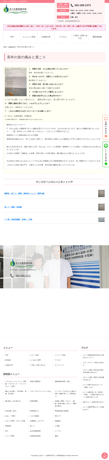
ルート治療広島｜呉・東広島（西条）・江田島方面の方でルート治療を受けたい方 (93, 394)
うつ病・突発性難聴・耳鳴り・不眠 (18, 219)
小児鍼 (57, 426)
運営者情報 (97, 37)
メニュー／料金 (28, 37)
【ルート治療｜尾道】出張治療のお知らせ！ (93, 378)
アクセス (63, 37)
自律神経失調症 (35, 436)
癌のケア (58, 416)
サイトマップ (59, 365)
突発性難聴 (34, 401)
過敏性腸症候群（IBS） (63, 381)
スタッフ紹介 (34, 355)
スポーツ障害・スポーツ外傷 (15, 421)
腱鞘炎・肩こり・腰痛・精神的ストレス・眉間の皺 (24, 193)
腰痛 (56, 436)
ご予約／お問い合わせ (80, 37)
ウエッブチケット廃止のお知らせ (93, 364)
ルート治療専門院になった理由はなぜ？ (93, 408)
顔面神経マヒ (34, 411)
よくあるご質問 (35, 360)
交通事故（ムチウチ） (37, 421)
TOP (12, 37)
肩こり (32, 426)
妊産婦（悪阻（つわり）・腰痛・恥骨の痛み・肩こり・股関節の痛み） (65, 403)
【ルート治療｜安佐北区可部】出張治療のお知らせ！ (93, 371)
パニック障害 (9, 436)
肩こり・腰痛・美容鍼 (13, 207)
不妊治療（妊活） (11, 411)
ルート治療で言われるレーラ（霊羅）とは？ (93, 386)
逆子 (6, 431)
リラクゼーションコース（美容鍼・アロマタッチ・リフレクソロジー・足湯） (15, 384)
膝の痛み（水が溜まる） (13, 401)
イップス (58, 431)
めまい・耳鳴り (10, 416)
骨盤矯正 (58, 421)
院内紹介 (8, 360)
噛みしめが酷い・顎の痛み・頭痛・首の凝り (15, 392)
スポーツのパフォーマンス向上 (40, 391)
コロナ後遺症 (34, 416)
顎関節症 (8, 426)
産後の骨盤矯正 (35, 381)
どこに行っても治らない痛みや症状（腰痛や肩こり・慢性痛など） (65, 393)
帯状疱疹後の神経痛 (62, 411)
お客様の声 (46, 37)
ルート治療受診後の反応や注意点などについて (93, 356)
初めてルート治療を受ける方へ (93, 402)
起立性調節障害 (35, 431)
